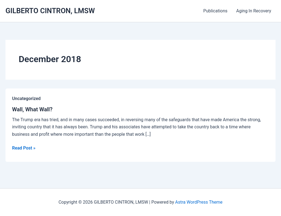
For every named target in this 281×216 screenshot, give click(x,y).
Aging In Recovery (253, 10)
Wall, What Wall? (32, 109)
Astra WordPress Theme (198, 202)
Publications (215, 10)
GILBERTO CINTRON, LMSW (50, 11)
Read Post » (23, 148)
